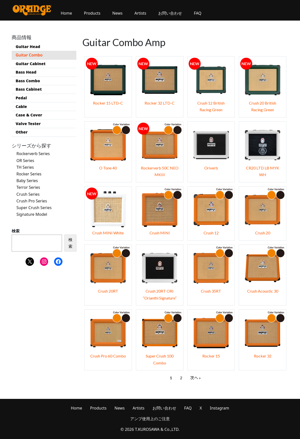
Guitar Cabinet (31, 63)
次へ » (195, 377)
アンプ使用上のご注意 (150, 418)
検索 (16, 231)
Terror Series (28, 187)
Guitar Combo (29, 55)
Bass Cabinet (29, 89)
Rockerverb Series (33, 154)
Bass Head (26, 72)
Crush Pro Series (31, 201)
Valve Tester (28, 123)
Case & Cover (29, 115)
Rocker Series (28, 174)
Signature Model (31, 214)
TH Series (25, 167)
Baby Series (27, 180)
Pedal (21, 98)
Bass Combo (28, 80)
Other (22, 132)
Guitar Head (28, 46)
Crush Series (28, 194)
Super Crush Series (34, 207)
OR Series (25, 160)
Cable (21, 106)
